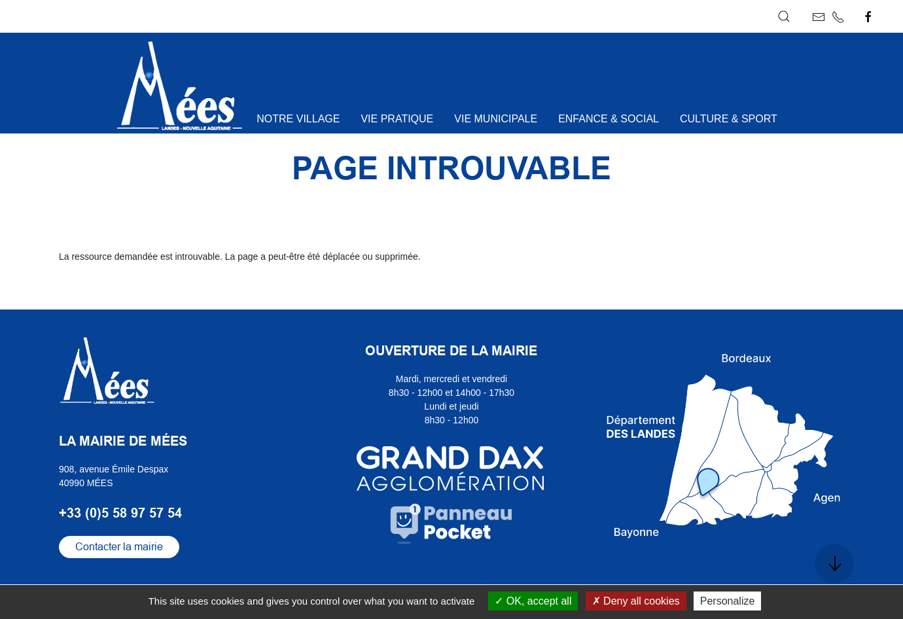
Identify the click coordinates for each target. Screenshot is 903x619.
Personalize (727, 601)
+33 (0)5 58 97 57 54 (120, 513)
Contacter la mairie (119, 546)
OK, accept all (533, 601)
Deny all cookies (636, 601)
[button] (783, 16)
